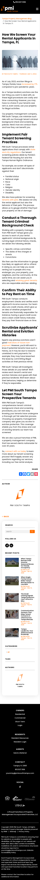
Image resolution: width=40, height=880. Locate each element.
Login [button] (20, 725)
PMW (5, 831)
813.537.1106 (20, 2)
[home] (9, 9)
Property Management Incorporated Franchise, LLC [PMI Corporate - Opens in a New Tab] (20, 813)
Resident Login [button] (20, 742)
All (8, 652)
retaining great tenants (26, 280)
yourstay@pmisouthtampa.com (20, 773)
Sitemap (13, 831)
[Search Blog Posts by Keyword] (17, 531)
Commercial (20, 718)
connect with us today (15, 451)
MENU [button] (37, 9)
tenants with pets (10, 200)
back (5, 516)
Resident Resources (20, 738)
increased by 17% (29, 84)
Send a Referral (20, 753)
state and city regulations (18, 151)
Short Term (20, 721)
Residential (20, 714)
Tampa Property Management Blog (16, 19)
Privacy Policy (24, 831)
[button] (7, 545)
